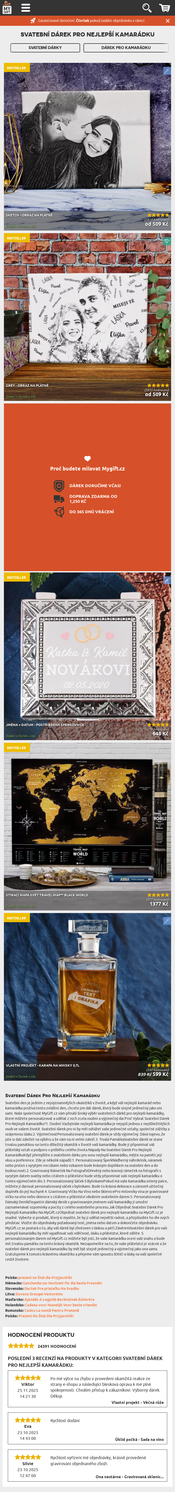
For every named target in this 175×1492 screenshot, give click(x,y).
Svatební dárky (45, 47)
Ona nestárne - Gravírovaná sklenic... (130, 1477)
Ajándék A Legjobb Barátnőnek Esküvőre (59, 1299)
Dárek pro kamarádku (126, 47)
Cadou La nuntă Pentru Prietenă (51, 1310)
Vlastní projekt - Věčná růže (138, 1402)
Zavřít (167, 21)
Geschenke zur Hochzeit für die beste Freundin (62, 1283)
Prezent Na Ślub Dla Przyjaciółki (46, 1316)
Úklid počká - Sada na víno (139, 1439)
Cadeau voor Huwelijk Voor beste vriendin (61, 1305)
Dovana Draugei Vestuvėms (39, 1294)
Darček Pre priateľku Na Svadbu (51, 1288)
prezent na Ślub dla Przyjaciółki (45, 1278)
